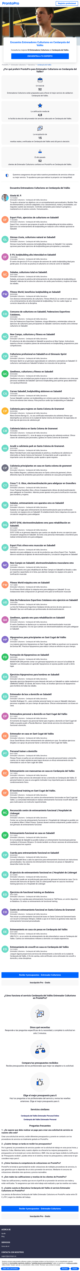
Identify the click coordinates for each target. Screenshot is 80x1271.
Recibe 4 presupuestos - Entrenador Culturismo (40, 975)
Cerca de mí (5, 1246)
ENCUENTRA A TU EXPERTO (40, 56)
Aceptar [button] (75, 1268)
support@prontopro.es (8, 1256)
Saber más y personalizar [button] (10, 1268)
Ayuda (3, 1233)
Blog (2, 1236)
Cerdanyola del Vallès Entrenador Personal (40, 1119)
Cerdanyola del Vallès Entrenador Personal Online (40, 1116)
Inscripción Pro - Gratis (40, 982)
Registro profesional (67, 3)
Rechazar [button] (65, 1268)
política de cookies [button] (72, 1263)
